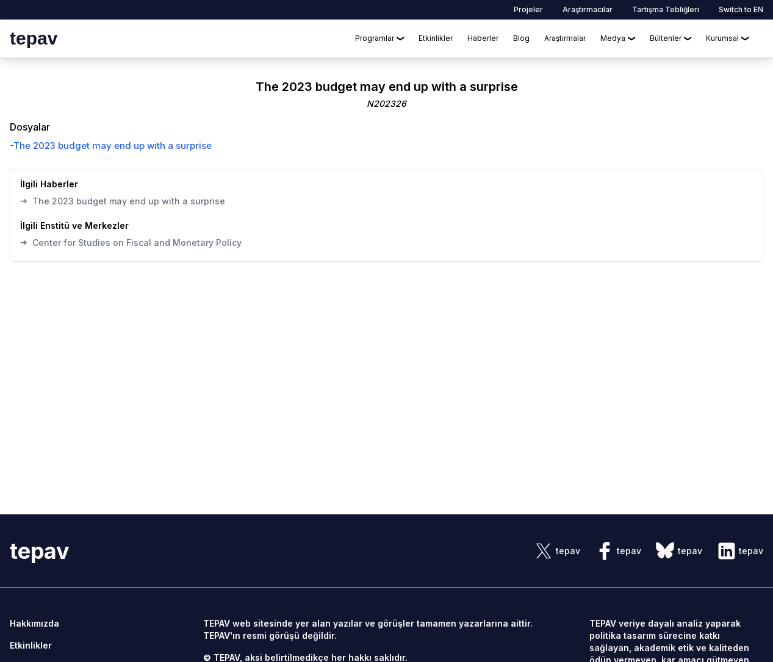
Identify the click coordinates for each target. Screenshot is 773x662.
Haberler (482, 38)
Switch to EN (741, 9)
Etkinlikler (436, 38)
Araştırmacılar (588, 9)
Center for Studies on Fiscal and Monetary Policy (131, 242)
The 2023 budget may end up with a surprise (122, 201)
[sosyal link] (557, 551)
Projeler (528, 9)
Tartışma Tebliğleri (665, 9)
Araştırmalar (565, 38)
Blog (521, 38)
